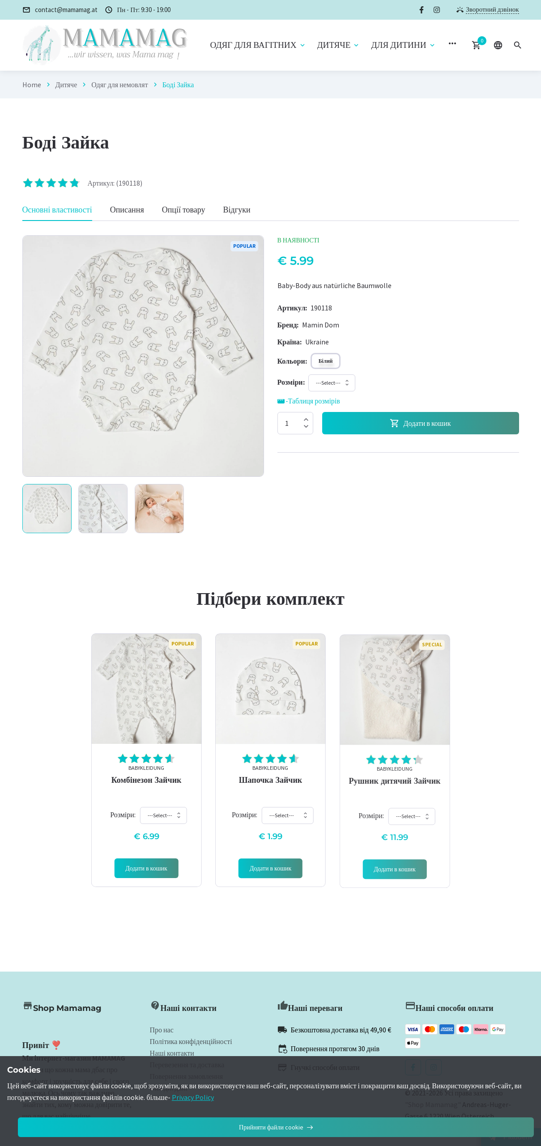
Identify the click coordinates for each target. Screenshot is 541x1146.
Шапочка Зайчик (270, 789)
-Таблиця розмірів (308, 401)
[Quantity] (295, 423)
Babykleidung (146, 773)
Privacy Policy (193, 1097)
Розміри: (123, 819)
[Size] (291, 382)
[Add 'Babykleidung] (147, 873)
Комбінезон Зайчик (146, 785)
